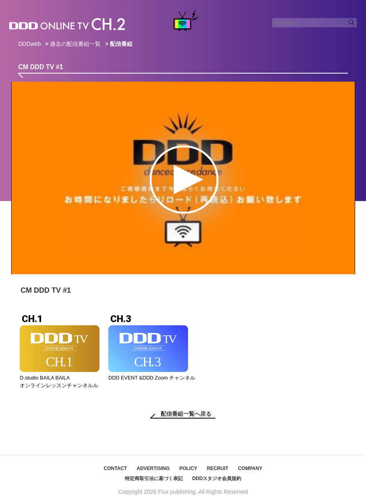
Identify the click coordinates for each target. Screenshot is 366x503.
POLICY (188, 468)
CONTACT (115, 468)
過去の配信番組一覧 (75, 44)
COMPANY (250, 468)
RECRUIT (217, 468)
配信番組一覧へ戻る (186, 414)
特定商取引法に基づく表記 (154, 478)
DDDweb (29, 44)
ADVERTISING (153, 468)
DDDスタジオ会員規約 (216, 478)
